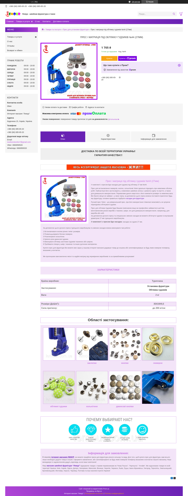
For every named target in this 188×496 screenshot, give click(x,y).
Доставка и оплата (61, 21)
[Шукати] (174, 14)
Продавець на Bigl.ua (94, 491)
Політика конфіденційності (114, 493)
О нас (37, 21)
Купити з (127, 58)
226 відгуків (136, 2)
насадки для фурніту (134, 199)
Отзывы (10, 46)
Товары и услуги (23, 21)
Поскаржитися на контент (94, 493)
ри (143, 199)
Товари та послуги (53, 29)
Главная (10, 21)
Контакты (46, 21)
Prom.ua (106, 489)
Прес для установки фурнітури (76, 29)
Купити (109, 58)
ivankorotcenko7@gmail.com (19, 142)
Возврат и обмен (14, 50)
